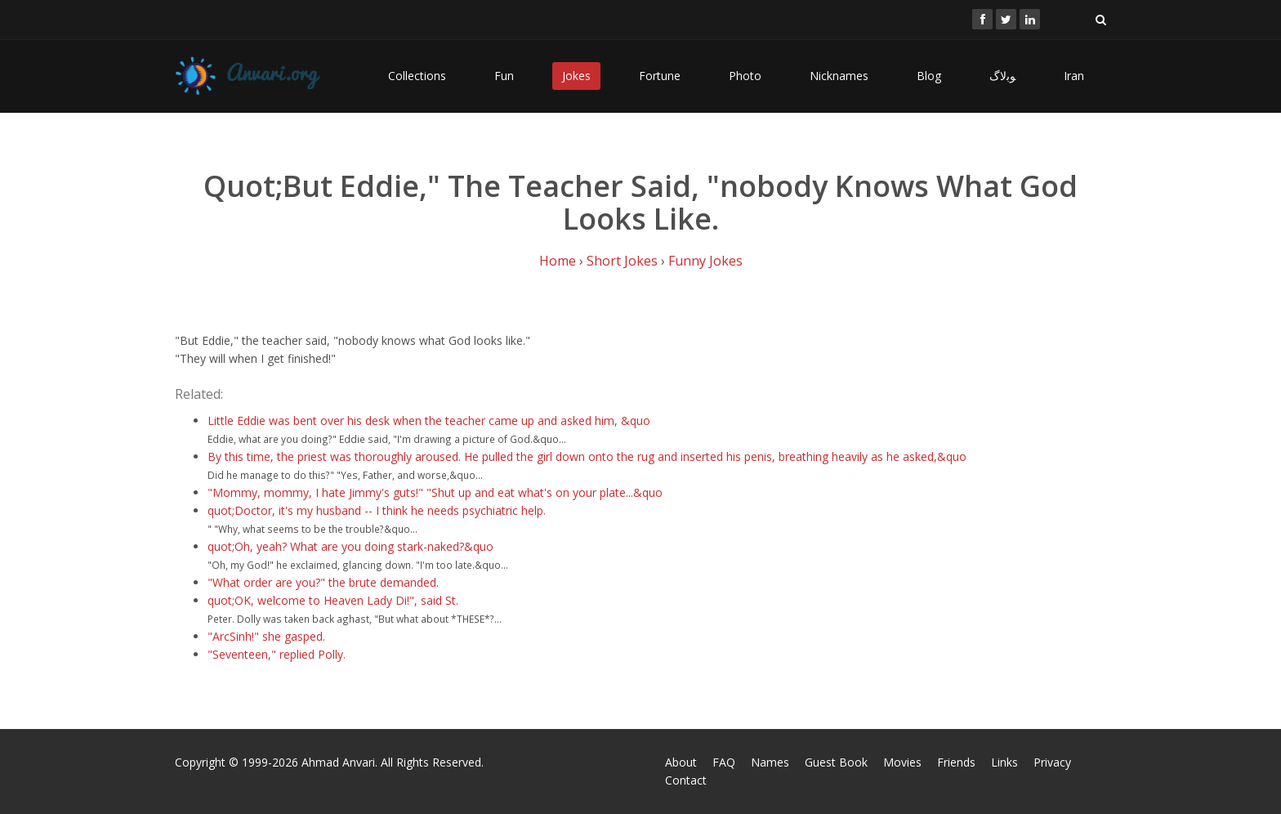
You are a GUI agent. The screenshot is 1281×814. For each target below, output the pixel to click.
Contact (686, 780)
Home (557, 261)
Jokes (576, 75)
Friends (956, 762)
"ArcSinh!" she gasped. (266, 636)
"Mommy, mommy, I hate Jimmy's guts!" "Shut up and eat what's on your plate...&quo (435, 492)
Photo (745, 75)
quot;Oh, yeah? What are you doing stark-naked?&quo (350, 546)
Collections (417, 75)
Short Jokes (622, 261)
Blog (929, 75)
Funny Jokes (705, 261)
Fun (504, 75)
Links (1004, 762)
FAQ (723, 762)
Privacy (1052, 762)
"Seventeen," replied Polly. (277, 654)
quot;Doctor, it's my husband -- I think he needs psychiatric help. (377, 510)
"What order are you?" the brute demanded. (323, 582)
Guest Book (836, 762)
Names (770, 762)
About (681, 762)
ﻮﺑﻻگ (1002, 75)
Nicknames (839, 75)
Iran (1074, 75)
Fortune (660, 75)
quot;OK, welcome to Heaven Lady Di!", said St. (333, 600)
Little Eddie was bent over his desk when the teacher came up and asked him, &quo (429, 420)
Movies (902, 762)
